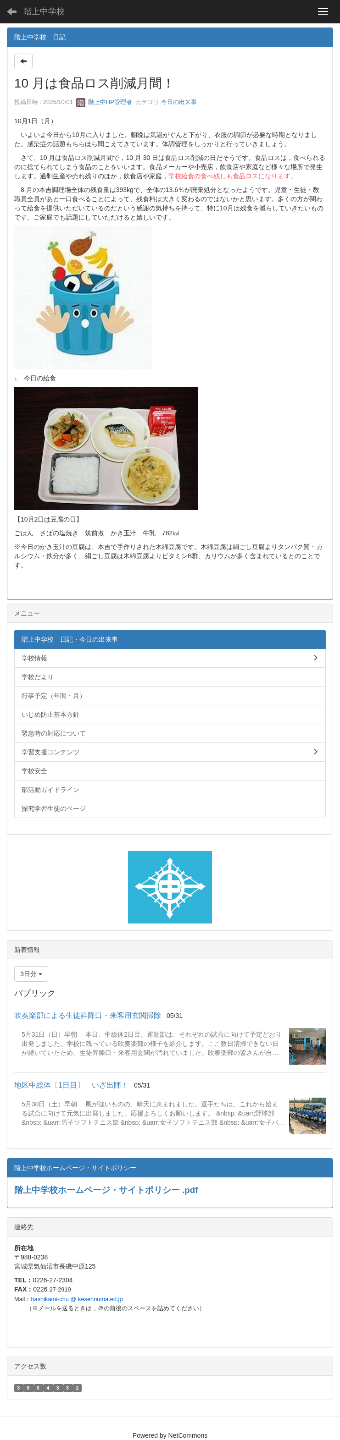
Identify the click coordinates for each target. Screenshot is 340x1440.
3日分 (31, 974)
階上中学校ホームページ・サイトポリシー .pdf (106, 1190)
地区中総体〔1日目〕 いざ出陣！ (71, 1085)
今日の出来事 (179, 102)
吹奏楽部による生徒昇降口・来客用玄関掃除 (87, 1015)
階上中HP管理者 (104, 102)
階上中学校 (44, 11)
